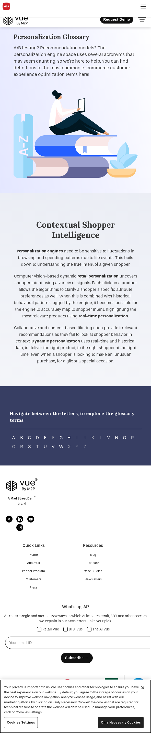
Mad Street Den (22, 498)
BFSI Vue (73, 629)
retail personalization (98, 276)
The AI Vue (98, 629)
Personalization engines (40, 251)
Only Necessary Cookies (121, 722)
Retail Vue (48, 629)
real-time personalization (103, 316)
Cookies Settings (21, 722)
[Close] (142, 687)
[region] (75, 706)
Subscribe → (77, 658)
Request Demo (116, 19)
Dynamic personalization (55, 341)
